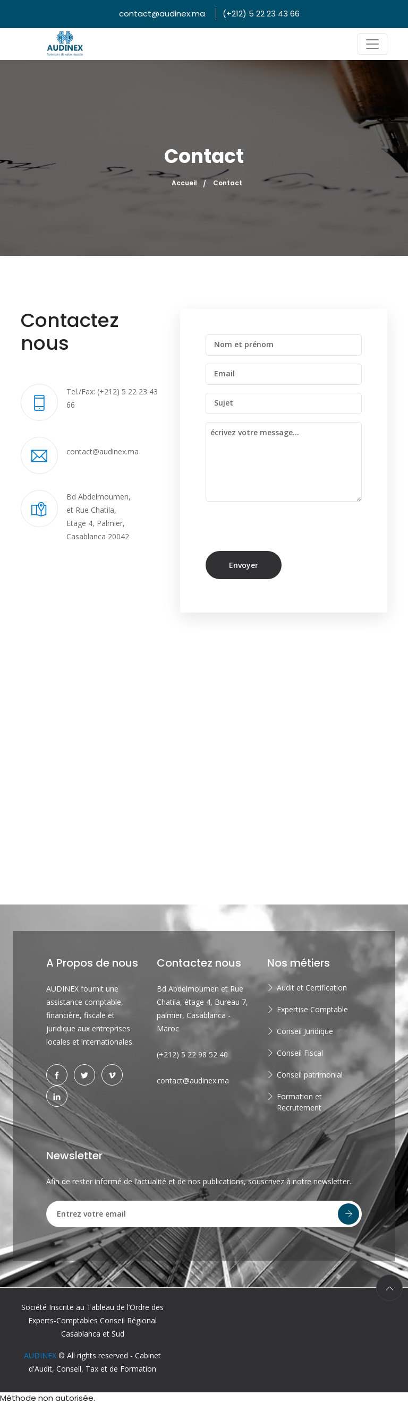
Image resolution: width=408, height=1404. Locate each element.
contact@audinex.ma (162, 13)
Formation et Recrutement (299, 1102)
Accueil (184, 182)
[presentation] (278, 530)
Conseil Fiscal (300, 1053)
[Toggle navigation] (372, 44)
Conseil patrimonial (310, 1075)
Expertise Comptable (312, 1009)
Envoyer (243, 565)
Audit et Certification (312, 988)
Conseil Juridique (305, 1031)
